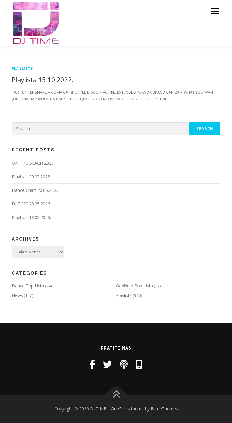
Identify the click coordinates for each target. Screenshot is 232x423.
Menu (215, 11)
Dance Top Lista (28, 286)
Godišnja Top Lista (134, 286)
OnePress (120, 409)
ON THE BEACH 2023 (33, 163)
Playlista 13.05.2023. (31, 217)
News (17, 295)
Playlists (22, 68)
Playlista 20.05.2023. (31, 176)
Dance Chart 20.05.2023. (36, 190)
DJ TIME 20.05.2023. (31, 204)
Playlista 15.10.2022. (42, 79)
